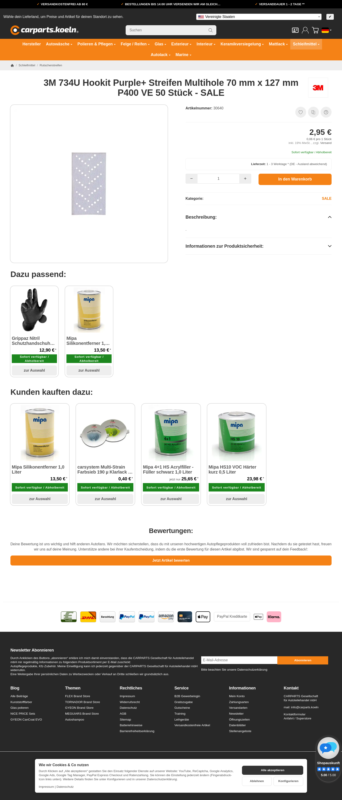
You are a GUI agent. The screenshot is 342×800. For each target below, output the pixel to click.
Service (181, 688)
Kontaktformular (294, 714)
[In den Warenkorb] (295, 179)
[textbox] (258, 17)
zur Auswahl (34, 370)
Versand (326, 143)
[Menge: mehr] (245, 179)
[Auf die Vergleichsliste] (313, 112)
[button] (259, 217)
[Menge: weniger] (192, 179)
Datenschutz (65, 786)
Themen (73, 688)
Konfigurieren (288, 781)
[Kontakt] (295, 30)
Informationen (242, 688)
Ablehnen (257, 781)
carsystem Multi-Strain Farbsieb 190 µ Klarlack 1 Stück (103, 469)
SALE (327, 198)
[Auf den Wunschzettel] (300, 112)
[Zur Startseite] (44, 30)
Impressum (46, 786)
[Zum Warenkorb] (315, 30)
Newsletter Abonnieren (32, 650)
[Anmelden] (305, 30)
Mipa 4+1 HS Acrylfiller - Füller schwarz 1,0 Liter (168, 469)
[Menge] (218, 179)
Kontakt (291, 688)
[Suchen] (171, 30)
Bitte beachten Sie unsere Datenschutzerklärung (234, 669)
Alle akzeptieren (272, 770)
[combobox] (259, 17)
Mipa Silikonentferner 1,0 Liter (87, 341)
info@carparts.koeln (304, 707)
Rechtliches (131, 688)
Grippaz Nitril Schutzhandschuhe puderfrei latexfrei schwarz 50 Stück (32, 341)
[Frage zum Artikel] (326, 112)
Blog (14, 688)
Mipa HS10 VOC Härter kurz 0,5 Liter (232, 469)
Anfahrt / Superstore (297, 718)
